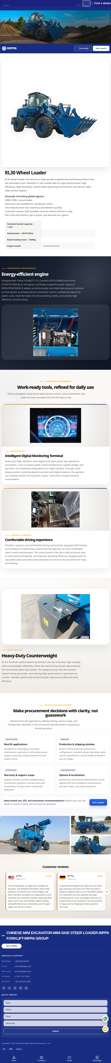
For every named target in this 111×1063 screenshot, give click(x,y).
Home (14, 1058)
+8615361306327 (22, 961)
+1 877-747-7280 (22, 976)
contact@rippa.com (23, 966)
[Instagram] (20, 988)
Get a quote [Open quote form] (101, 48)
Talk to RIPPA (11, 946)
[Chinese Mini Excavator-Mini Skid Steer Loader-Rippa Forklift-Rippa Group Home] (9, 48)
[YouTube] (9, 988)
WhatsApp (97, 1058)
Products (41, 1058)
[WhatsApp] (105, 1019)
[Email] (105, 1029)
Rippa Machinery (31, 1043)
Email (69, 1058)
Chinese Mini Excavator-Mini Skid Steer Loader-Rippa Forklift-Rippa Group (57, 935)
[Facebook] (4, 988)
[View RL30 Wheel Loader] (55, 835)
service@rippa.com (23, 971)
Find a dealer (102, 3)
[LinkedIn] (26, 988)
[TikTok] (15, 988)
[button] (83, 48)
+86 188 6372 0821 (23, 981)
